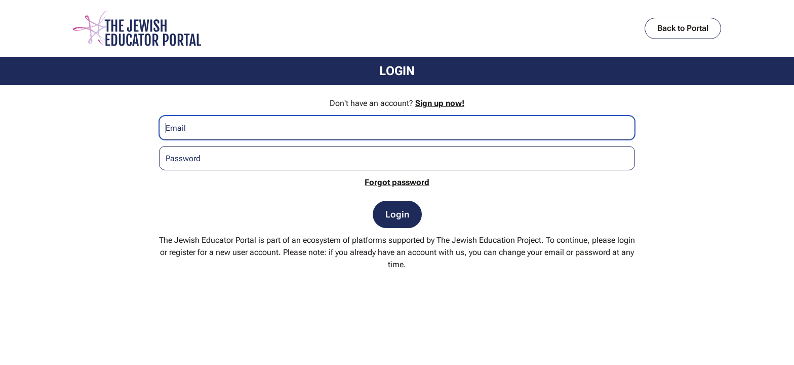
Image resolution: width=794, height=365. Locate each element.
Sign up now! (439, 103)
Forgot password (397, 182)
